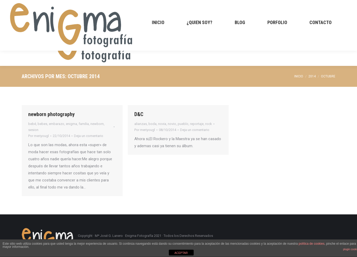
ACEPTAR (181, 252)
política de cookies (312, 243)
